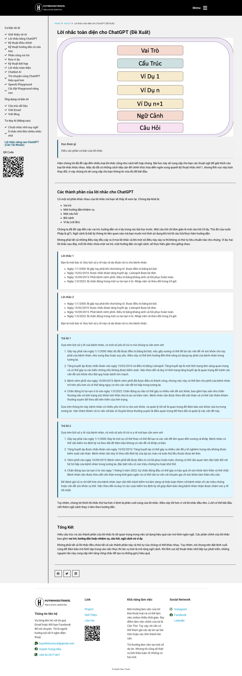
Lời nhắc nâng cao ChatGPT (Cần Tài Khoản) (22, 143)
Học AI (67, 23)
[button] (58, 573)
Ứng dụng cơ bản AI (17, 99)
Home (57, 23)
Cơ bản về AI (12, 27)
